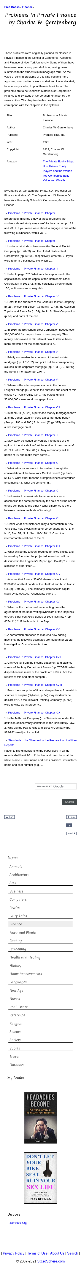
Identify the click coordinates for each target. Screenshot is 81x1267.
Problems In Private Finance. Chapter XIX (32, 712)
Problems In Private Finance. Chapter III (31, 268)
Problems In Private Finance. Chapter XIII (32, 546)
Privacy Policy (13, 1253)
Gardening (18, 949)
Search (72, 1253)
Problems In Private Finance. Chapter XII (31, 518)
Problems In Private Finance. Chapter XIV (32, 573)
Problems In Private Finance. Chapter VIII (32, 407)
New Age (16, 990)
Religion (16, 1023)
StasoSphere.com (51, 1261)
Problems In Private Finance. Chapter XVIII (33, 684)
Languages (18, 982)
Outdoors (17, 1065)
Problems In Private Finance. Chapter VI (31, 351)
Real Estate (19, 1007)
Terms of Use (37, 1253)
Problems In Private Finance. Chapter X (31, 462)
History (15, 965)
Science (15, 1032)
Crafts (15, 908)
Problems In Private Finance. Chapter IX (31, 435)
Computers (18, 899)
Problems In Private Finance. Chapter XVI (32, 629)
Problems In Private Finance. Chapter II (30, 240)
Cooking (16, 941)
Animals (16, 866)
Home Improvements (26, 974)
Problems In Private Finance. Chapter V (31, 324)
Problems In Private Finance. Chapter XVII (32, 657)
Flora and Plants (23, 932)
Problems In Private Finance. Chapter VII (31, 379)
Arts (13, 883)
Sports (15, 1048)
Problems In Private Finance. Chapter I (30, 213)
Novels (15, 998)
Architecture (19, 874)
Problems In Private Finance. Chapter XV (32, 601)
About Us (57, 1253)
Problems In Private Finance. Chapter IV (31, 296)
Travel (14, 1056)
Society (15, 1040)
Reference (17, 1015)
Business (17, 891)
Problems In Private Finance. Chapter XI (31, 490)
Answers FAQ (18, 1223)
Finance (16, 924)
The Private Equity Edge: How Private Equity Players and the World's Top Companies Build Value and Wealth (58, 171)
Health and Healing (25, 957)
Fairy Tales (18, 916)
